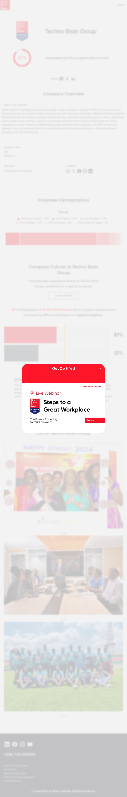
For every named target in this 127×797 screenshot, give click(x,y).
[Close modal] (100, 369)
